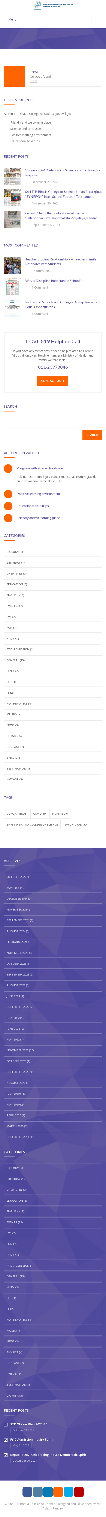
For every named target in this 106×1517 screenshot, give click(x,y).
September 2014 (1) (20, 1137)
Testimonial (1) (18, 768)
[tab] (53, 468)
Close (33, 81)
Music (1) (13, 714)
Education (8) (17, 584)
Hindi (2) (13, 671)
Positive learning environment (38, 494)
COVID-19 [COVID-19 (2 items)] (39, 813)
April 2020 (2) (16, 1115)
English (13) (15, 595)
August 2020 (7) (18, 1083)
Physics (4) (14, 736)
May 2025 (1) (15, 888)
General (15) (16, 660)
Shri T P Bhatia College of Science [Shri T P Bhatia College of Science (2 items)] (32, 824)
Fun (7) (11, 627)
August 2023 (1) (18, 985)
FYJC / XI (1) (14, 638)
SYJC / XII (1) (14, 1374)
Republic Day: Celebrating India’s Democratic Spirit (48, 1455)
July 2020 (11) (16, 1093)
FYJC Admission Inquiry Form (31, 1439)
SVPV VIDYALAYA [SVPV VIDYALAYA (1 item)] (75, 824)
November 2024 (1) (19, 909)
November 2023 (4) (19, 953)
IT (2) (10, 692)
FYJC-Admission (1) (20, 649)
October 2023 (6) (18, 963)
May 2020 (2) (15, 1104)
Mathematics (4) (19, 703)
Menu (55, 19)
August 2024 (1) (18, 931)
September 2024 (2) (20, 920)
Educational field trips (33, 506)
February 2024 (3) (19, 942)
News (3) (13, 725)
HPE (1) (11, 682)
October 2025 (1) (18, 877)
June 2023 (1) (15, 996)
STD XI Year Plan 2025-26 (28, 1424)
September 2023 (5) (20, 974)
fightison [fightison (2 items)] (60, 813)
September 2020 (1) (20, 1072)
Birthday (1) (16, 562)
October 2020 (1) (18, 1061)
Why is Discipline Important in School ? (53, 280)
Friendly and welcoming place (38, 518)
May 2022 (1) (15, 1039)
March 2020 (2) (17, 1126)
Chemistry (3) (17, 573)
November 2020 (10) (20, 1050)
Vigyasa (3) (15, 779)
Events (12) (15, 606)
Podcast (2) (15, 747)
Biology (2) (15, 552)
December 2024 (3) (19, 898)
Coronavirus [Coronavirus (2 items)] (17, 813)
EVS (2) (11, 617)
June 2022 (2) (15, 1028)
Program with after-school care (40, 468)
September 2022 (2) (20, 1007)
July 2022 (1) (15, 1018)
